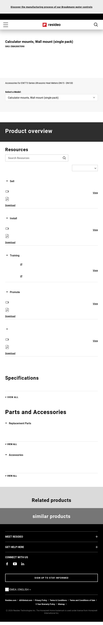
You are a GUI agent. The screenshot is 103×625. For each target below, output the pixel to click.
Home (52, 25)
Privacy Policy (41, 600)
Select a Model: (13, 91)
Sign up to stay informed (51, 577)
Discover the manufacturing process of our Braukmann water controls (51, 6)
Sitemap (61, 604)
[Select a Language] (85, 168)
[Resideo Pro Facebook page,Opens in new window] (7, 563)
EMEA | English (25, 589)
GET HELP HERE (19, 547)
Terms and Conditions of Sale (82, 600)
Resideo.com (10, 600)
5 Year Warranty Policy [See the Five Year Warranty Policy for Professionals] (45, 604)
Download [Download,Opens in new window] (10, 205)
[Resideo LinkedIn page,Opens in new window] (23, 563)
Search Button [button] (96, 25)
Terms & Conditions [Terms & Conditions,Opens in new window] (58, 600)
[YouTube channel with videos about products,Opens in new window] (15, 563)
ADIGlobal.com (25, 600)
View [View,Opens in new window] (95, 192)
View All (12, 397)
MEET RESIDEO (19, 536)
